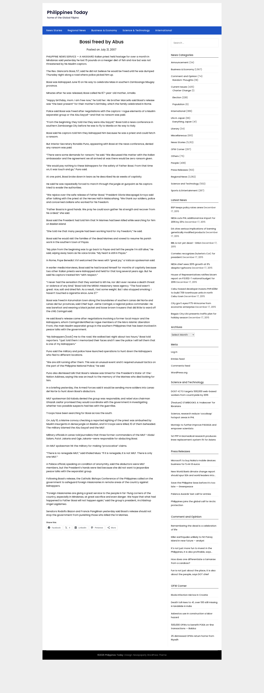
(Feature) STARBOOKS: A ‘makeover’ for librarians (193, 404)
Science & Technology (136, 30)
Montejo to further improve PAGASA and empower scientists (193, 426)
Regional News (77, 30)
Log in (174, 351)
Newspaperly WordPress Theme (150, 654)
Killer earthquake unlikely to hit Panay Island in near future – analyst (192, 538)
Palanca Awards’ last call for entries (191, 493)
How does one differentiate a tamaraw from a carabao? (193, 561)
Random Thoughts (183, 80)
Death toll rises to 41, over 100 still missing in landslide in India (194, 604)
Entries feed (177, 358)
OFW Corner (177, 149)
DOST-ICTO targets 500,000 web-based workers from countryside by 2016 (193, 393)
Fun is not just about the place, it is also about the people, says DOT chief (193, 572)
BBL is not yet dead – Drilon (186, 242)
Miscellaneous (179, 135)
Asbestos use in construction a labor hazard (191, 615)
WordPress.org (179, 372)
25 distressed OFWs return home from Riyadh (192, 637)
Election (177, 97)
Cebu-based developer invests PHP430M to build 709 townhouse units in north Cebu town (194, 292)
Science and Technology (185, 183)
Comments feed (180, 365)
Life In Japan (178, 118)
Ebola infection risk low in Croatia (189, 594)
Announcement (180, 62)
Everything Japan (182, 121)
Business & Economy (104, 30)
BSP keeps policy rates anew (187, 207)
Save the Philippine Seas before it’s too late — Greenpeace (193, 484)
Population (179, 104)
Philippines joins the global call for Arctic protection (193, 503)
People (175, 162)
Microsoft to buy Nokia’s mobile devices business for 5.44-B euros (193, 462)
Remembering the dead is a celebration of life (193, 527)
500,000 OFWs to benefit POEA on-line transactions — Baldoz (192, 626)
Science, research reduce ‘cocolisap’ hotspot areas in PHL (191, 415)
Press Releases (179, 169)
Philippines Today (67, 12)
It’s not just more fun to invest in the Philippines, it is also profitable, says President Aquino (191, 550)
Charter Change (182, 90)
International (163, 30)
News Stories (54, 30)
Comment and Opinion (184, 76)
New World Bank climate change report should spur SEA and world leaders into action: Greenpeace (193, 473)
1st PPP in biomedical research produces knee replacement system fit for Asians (193, 437)
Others (175, 156)
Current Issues (179, 86)
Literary (175, 128)
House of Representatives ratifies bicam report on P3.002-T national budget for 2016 (194, 278)
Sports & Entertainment (184, 190)
